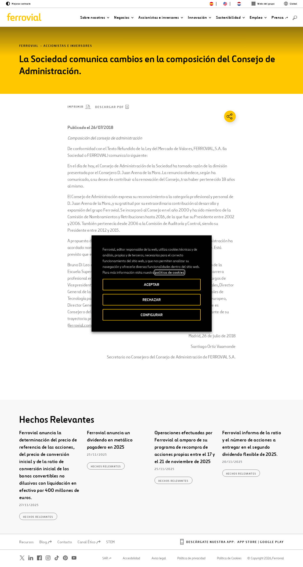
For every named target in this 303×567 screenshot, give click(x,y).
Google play (272, 542)
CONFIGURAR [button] (152, 314)
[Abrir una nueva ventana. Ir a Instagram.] (48, 558)
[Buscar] (294, 17)
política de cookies (169, 272)
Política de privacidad (191, 558)
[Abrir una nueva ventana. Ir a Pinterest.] (65, 558)
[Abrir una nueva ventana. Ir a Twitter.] (22, 558)
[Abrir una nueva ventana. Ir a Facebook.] (39, 558)
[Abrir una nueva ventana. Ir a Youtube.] (74, 558)
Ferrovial (28, 46)
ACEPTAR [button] (151, 284)
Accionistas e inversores (67, 46)
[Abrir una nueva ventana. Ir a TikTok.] (57, 558)
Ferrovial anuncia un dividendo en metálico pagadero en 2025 (110, 440)
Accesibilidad (131, 558)
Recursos (26, 542)
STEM (110, 542)
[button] (95, 17)
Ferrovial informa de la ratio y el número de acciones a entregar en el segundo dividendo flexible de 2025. (251, 444)
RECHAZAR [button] (151, 299)
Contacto (64, 542)
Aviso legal (159, 558)
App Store (247, 542)
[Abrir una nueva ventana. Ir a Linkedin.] (31, 558)
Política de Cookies (229, 558)
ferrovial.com (80, 325)
